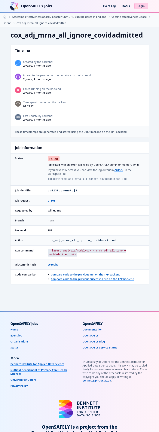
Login (141, 6)
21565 (7, 23)
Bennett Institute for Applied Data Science (37, 364)
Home (14, 329)
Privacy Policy (19, 386)
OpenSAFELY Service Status (100, 347)
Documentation (93, 329)
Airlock (119, 170)
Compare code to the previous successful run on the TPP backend (92, 279)
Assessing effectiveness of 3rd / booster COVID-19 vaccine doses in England (59, 17)
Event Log (109, 6)
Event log (16, 335)
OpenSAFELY (91, 335)
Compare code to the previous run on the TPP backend (86, 274)
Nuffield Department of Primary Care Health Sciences (39, 372)
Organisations (20, 341)
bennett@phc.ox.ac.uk (97, 380)
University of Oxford (23, 380)
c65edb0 (53, 264)
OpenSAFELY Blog (94, 341)
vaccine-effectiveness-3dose (129, 17)
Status (126, 6)
